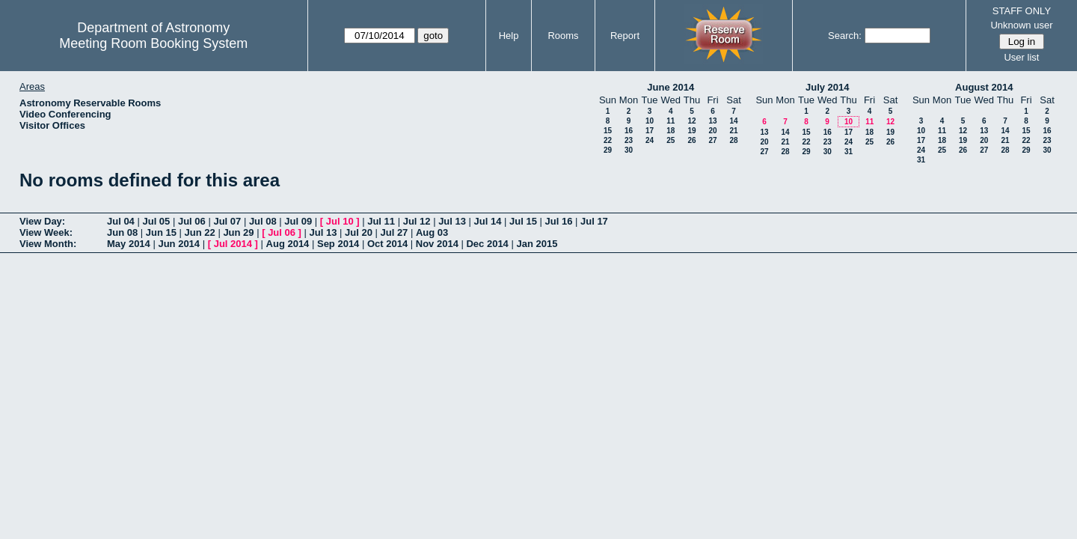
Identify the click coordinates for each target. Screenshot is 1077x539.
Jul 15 (523, 221)
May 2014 (128, 243)
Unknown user (1021, 25)
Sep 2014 (338, 243)
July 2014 (828, 87)
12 (691, 121)
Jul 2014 (233, 243)
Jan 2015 (536, 243)
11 (670, 121)
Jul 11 (381, 221)
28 (733, 140)
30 (629, 150)
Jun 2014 (179, 243)
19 (691, 131)
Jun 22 (200, 232)
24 (649, 140)
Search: (845, 35)
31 (848, 151)
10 (649, 121)
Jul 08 (263, 221)
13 (712, 121)
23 (629, 140)
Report (624, 35)
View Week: (46, 232)
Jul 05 (156, 221)
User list (1021, 57)
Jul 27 (394, 232)
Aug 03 (432, 232)
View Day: (42, 221)
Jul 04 (121, 221)
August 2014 (984, 87)
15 (608, 131)
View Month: (47, 243)
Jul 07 (227, 221)
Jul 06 (192, 221)
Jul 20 (358, 232)
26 (691, 140)
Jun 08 (122, 232)
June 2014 (670, 87)
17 (649, 131)
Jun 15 (161, 232)
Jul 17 (594, 221)
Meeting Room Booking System (153, 43)
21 (733, 131)
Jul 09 (298, 221)
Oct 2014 (387, 243)
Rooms (562, 35)
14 (733, 121)
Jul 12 (417, 221)
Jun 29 (238, 232)
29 (608, 150)
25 (670, 140)
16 (629, 131)
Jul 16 (559, 221)
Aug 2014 (288, 243)
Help (509, 35)
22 (608, 140)
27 (712, 140)
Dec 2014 (487, 243)
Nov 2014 (437, 243)
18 (670, 131)
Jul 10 (340, 221)
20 (712, 131)
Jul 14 (488, 221)
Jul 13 (452, 221)
